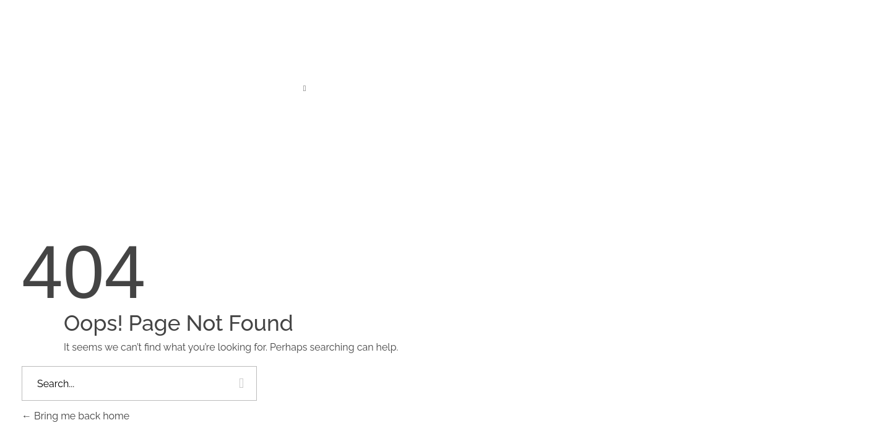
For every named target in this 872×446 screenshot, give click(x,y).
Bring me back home (75, 416)
